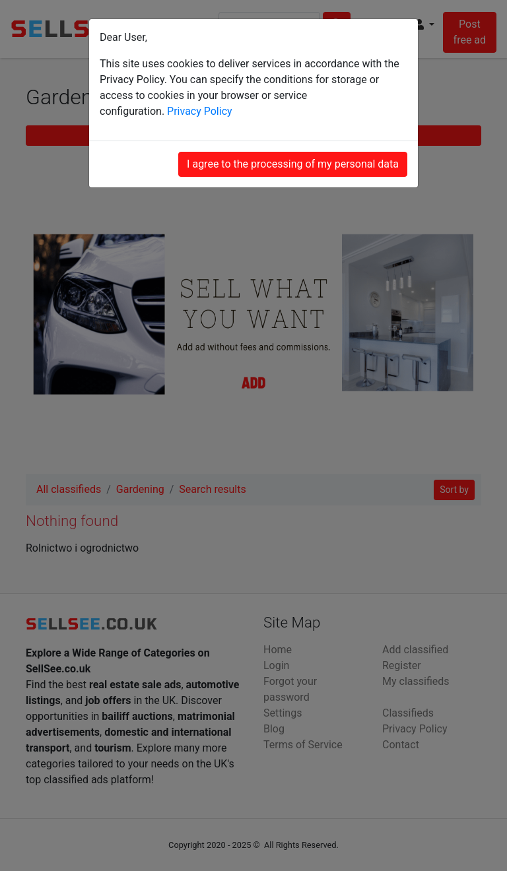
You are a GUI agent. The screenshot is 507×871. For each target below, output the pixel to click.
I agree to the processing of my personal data (293, 164)
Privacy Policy (199, 111)
